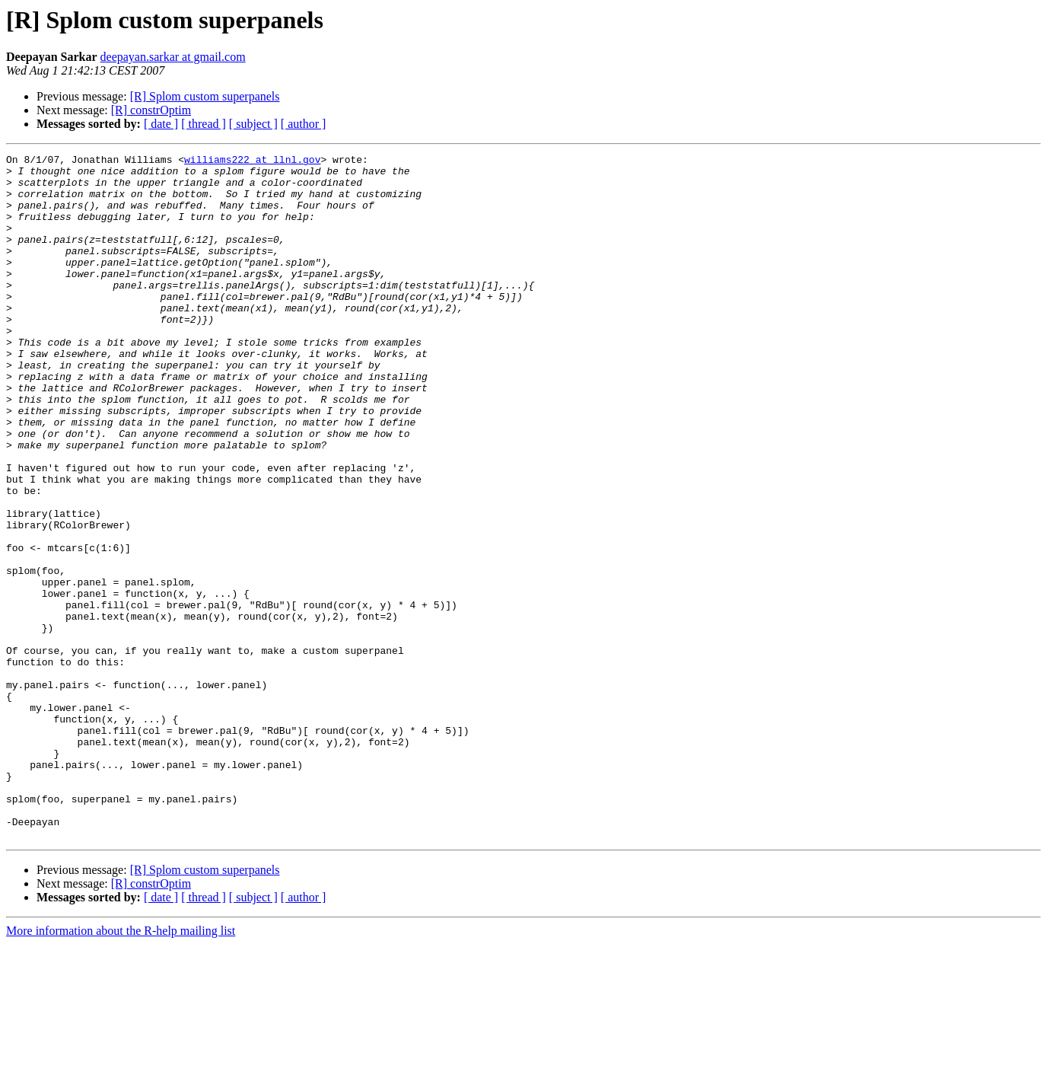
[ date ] (161, 123)
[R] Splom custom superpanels (205, 96)
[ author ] (303, 123)
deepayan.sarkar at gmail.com (173, 56)
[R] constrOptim (151, 110)
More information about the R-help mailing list (120, 1067)
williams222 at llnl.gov (252, 161)
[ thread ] (203, 123)
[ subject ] (253, 123)
